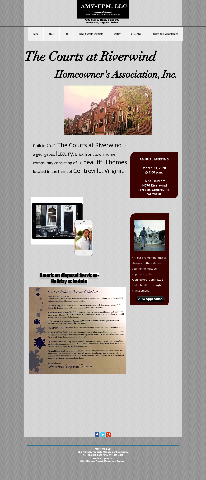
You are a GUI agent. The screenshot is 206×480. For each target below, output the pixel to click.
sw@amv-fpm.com (103, 458)
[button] (137, 34)
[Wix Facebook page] (97, 434)
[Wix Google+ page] (108, 434)
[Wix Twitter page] (102, 434)
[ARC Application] (150, 299)
